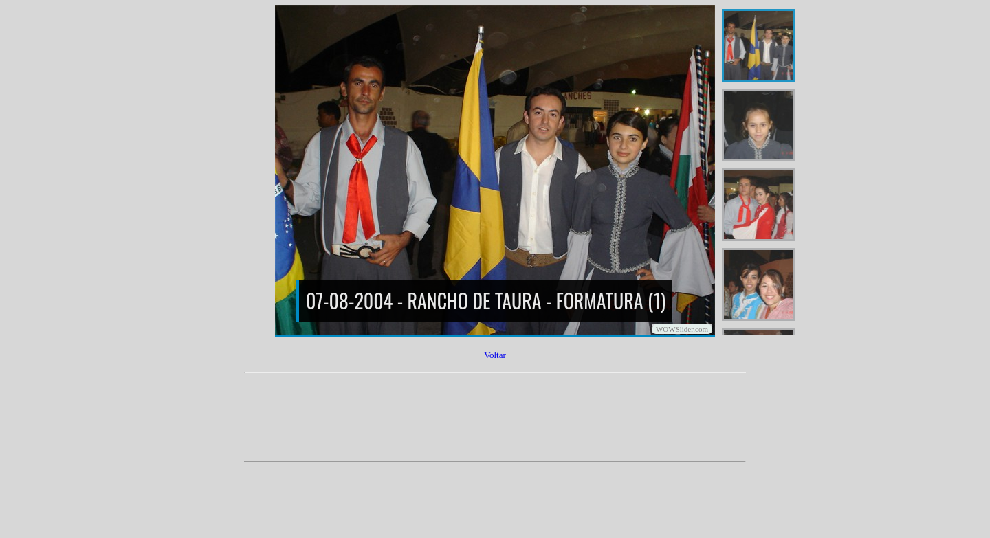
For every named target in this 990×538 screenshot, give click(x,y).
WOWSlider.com (682, 329)
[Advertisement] (495, 422)
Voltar (495, 355)
